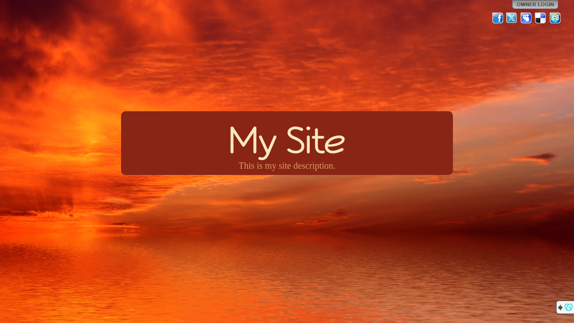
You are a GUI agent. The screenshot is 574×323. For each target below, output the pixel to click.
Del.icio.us (541, 18)
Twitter (512, 18)
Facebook (497, 18)
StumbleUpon (555, 18)
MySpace (526, 18)
